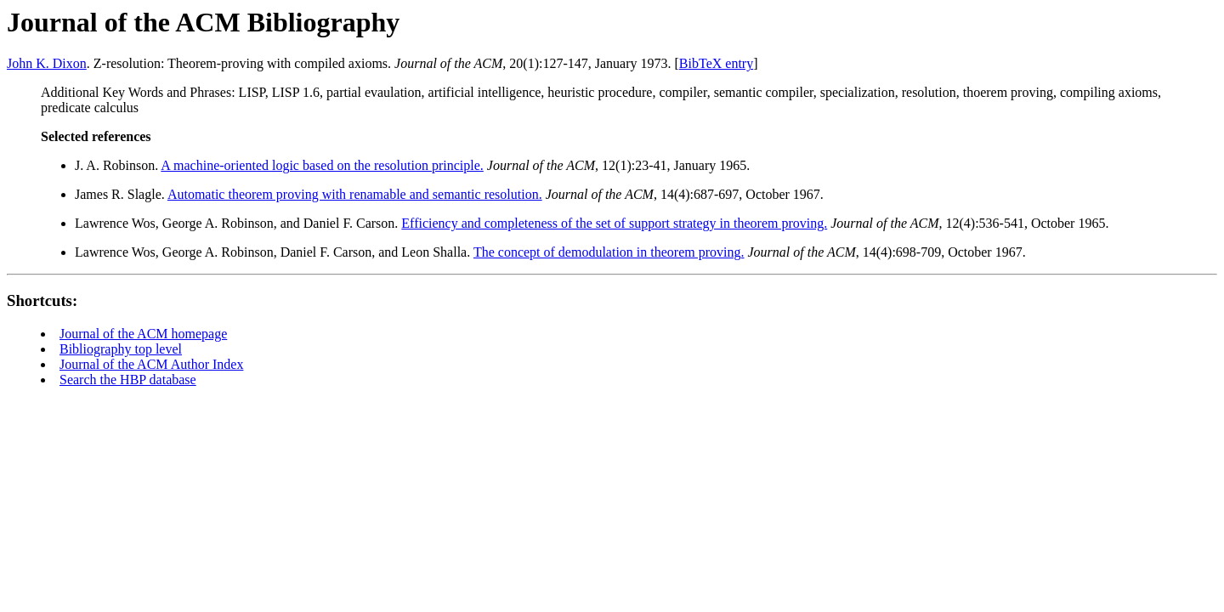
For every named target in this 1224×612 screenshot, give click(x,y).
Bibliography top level (121, 349)
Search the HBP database (128, 379)
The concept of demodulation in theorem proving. (609, 252)
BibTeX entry (716, 63)
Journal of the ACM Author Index (151, 364)
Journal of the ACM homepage (143, 333)
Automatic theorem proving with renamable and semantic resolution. (354, 194)
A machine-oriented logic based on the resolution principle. (322, 165)
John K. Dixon (47, 63)
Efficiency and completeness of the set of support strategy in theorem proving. (614, 223)
